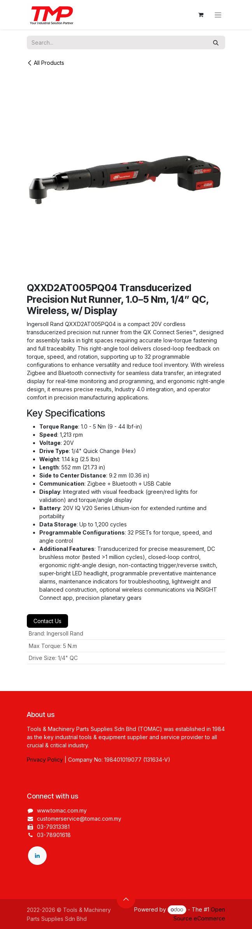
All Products (45, 62)
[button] (126, 899)
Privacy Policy (45, 759)
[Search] (215, 42)
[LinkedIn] (37, 855)
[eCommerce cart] (201, 15)
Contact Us (47, 621)
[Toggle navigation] (218, 15)
